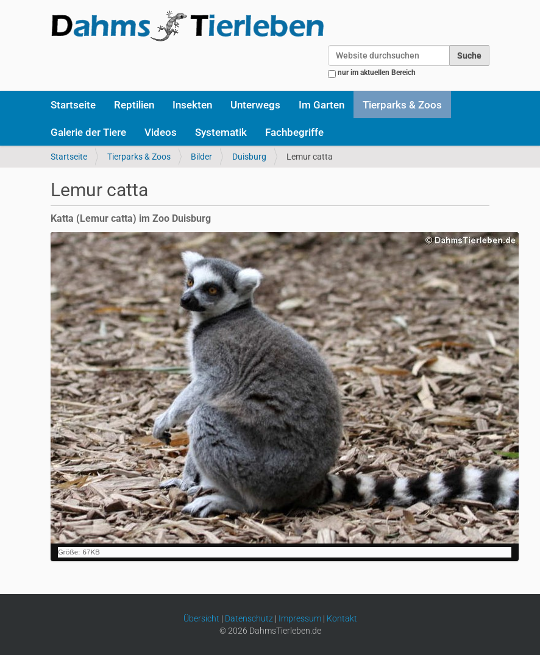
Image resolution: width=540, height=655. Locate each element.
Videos (160, 132)
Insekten (192, 105)
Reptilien (134, 105)
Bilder (201, 156)
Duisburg (249, 156)
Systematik (221, 132)
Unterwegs (255, 105)
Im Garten (321, 105)
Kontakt (342, 618)
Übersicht (201, 618)
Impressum (300, 618)
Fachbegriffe (294, 132)
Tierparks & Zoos (402, 105)
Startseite (73, 105)
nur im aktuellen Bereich (377, 72)
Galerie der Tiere (88, 132)
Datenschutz (249, 618)
